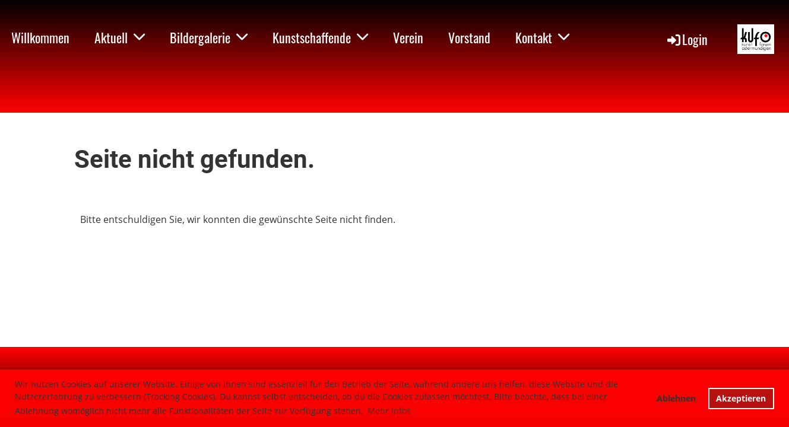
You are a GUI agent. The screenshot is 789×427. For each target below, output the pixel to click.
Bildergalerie (209, 37)
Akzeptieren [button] (741, 398)
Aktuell (119, 37)
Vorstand (469, 37)
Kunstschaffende (320, 37)
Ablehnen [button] (676, 398)
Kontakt (542, 37)
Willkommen (40, 37)
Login (687, 39)
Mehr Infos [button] (389, 410)
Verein (408, 37)
